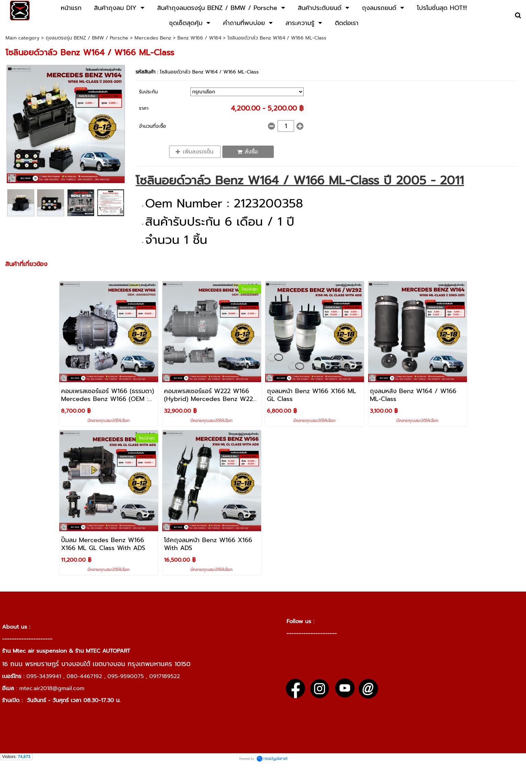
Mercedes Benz (153, 38)
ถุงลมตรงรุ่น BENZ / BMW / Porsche (87, 38)
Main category (22, 38)
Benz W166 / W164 (200, 38)
